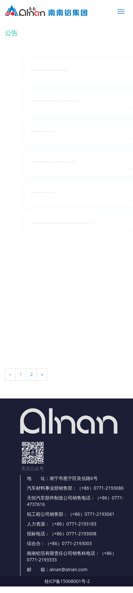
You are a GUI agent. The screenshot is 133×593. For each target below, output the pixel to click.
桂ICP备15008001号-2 (67, 581)
